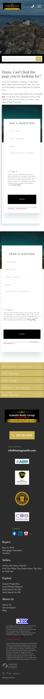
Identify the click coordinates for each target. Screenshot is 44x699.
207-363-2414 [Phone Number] (24, 435)
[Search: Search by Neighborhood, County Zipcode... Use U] (19, 58)
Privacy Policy (16, 185)
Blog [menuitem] (4, 610)
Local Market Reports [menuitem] (12, 586)
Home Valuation (10, 395)
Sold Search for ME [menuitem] (11, 592)
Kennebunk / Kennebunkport (16, 388)
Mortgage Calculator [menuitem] (12, 550)
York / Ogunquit (10, 374)
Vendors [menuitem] (6, 553)
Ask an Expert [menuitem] (9, 607)
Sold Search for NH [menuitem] (11, 589)
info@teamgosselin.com (22, 450)
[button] (39, 59)
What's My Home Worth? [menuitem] (14, 565)
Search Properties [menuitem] (10, 583)
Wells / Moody (9, 381)
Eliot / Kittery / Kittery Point (17, 367)
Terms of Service (20, 208)
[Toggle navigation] (39, 6)
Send (22, 199)
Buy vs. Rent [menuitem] (8, 547)
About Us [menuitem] (6, 604)
